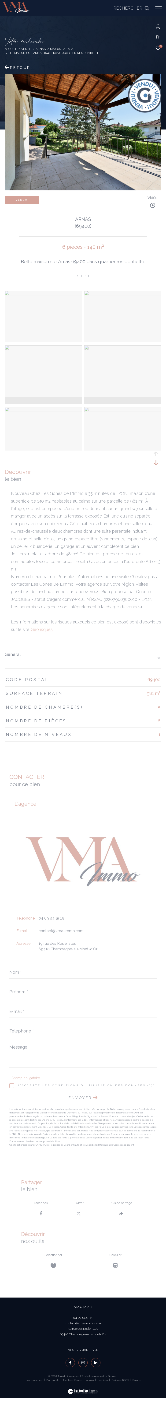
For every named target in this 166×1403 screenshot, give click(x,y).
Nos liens (103, 1384)
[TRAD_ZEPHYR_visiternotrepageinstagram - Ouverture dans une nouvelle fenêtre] (83, 1367)
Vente (26, 49)
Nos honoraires (34, 1384)
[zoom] (43, 294)
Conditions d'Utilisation (98, 1145)
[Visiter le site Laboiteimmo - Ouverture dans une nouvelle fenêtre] (83, 1393)
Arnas (41, 49)
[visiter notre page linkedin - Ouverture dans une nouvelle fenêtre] (95, 1367)
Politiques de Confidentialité (64, 1145)
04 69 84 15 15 (51, 918)
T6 (68, 49)
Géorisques (42, 629)
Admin (90, 1384)
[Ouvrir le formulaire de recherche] (131, 8)
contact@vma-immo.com (61, 931)
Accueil (11, 49)
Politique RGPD (120, 1384)
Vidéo (153, 198)
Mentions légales (73, 1384)
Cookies (137, 1384)
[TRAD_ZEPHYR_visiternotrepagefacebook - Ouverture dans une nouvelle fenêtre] (70, 1367)
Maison (55, 49)
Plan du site (53, 1384)
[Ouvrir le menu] (158, 8)
